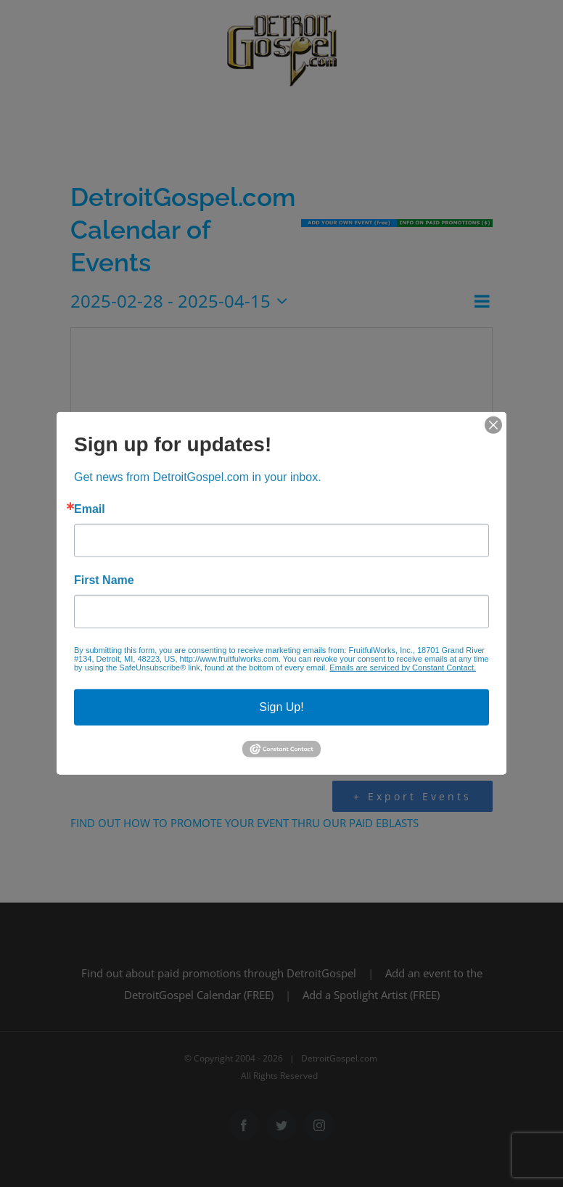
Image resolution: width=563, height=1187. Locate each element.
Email (89, 509)
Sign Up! (281, 707)
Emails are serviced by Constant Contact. (402, 667)
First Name (104, 580)
